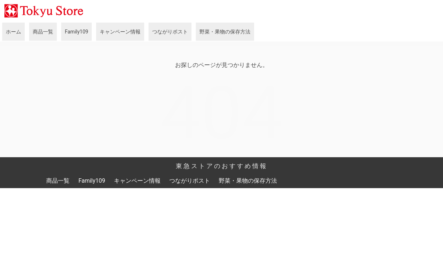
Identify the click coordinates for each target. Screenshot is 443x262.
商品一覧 (43, 32)
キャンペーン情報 (120, 32)
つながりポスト (170, 32)
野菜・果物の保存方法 (224, 32)
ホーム (13, 32)
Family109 (76, 32)
